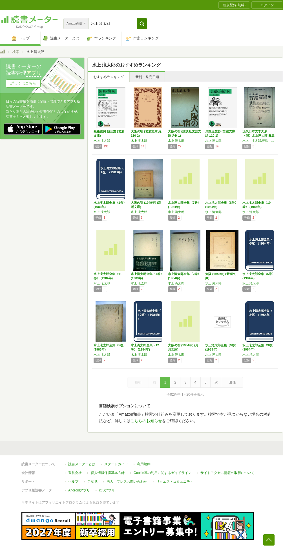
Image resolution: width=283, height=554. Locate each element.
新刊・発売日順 (147, 77)
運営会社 (75, 473)
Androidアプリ (79, 490)
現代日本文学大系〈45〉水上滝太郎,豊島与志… (258, 135)
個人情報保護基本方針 (108, 473)
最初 (138, 382)
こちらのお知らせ (146, 420)
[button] (142, 23)
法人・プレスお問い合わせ (127, 481)
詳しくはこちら (23, 83)
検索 (15, 52)
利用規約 (144, 464)
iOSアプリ (107, 490)
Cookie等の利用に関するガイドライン (162, 473)
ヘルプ (73, 481)
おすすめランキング (108, 77)
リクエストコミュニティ (174, 481)
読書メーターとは (81, 464)
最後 (232, 382)
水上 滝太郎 (102, 140)
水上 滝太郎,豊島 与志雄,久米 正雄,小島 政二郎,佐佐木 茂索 (259, 140)
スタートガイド (116, 464)
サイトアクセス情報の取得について (227, 473)
